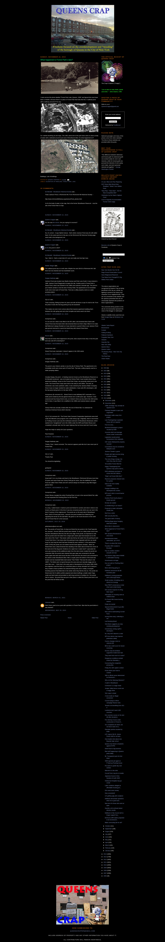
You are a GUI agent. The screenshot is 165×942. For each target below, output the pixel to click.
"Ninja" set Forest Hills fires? (113, 476)
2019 (105, 387)
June (107, 837)
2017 (105, 392)
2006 (105, 876)
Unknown (48, 602)
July (106, 834)
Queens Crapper (54, 179)
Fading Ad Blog (106, 332)
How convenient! (110, 793)
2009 (105, 867)
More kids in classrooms (112, 526)
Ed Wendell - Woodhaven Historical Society (58, 192)
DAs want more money (112, 790)
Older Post (95, 618)
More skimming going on (112, 568)
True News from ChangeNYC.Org (111, 277)
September (108, 829)
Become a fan (105, 245)
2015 (105, 398)
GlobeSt (103, 340)
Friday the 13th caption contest (114, 668)
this (48, 248)
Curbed (103, 330)
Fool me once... (109, 425)
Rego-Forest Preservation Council (111, 272)
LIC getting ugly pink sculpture (114, 796)
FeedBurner (117, 125)
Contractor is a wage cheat (113, 685)
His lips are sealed (110, 503)
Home (70, 618)
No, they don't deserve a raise (114, 633)
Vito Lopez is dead (110, 693)
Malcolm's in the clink (111, 770)
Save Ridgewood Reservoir (109, 275)
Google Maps (109, 317)
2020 (105, 384)
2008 (105, 870)
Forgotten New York (107, 337)
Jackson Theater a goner (112, 451)
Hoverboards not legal (111, 560)
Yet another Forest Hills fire (113, 464)
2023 (105, 376)
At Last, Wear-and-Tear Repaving (111, 182)
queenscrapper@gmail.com (82, 931)
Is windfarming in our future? (113, 505)
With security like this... (112, 516)
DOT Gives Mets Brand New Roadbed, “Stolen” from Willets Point (111, 186)
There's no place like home (113, 543)
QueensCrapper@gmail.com (110, 106)
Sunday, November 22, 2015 (56, 215)
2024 (105, 373)
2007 (105, 873)
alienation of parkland (54, 181)
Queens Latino (105, 349)
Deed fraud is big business (113, 748)
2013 (105, 857)
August (107, 831)
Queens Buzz (105, 347)
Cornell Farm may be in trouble (114, 773)
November (108, 403)
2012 (105, 859)
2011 (105, 862)
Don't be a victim (110, 513)
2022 (105, 379)
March (107, 845)
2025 (105, 370)
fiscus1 (47, 336)
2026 (105, 368)
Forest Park (67, 181)
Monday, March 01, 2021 (55, 597)
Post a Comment (45, 615)
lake (74, 181)
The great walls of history (112, 518)
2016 (105, 395)
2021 (105, 381)
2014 (105, 854)
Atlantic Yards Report (107, 325)
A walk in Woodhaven (111, 683)
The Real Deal (105, 356)
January (107, 850)
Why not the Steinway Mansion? (114, 680)
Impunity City (105, 342)
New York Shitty (106, 344)
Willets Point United (107, 279)
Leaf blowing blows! (111, 621)
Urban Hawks (105, 358)
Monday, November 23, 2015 (57, 500)
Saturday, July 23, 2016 (55, 521)
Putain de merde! (110, 604)
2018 (105, 390)
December (108, 400)
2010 (105, 865)
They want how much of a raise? (114, 655)
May (106, 839)
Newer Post (43, 618)
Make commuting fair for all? (113, 822)
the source (56, 222)
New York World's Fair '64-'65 (110, 270)
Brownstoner (105, 327)
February (108, 848)
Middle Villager (49, 265)
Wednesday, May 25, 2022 (55, 610)
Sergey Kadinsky (50, 278)
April (106, 842)
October (107, 826)
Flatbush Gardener (107, 335)
